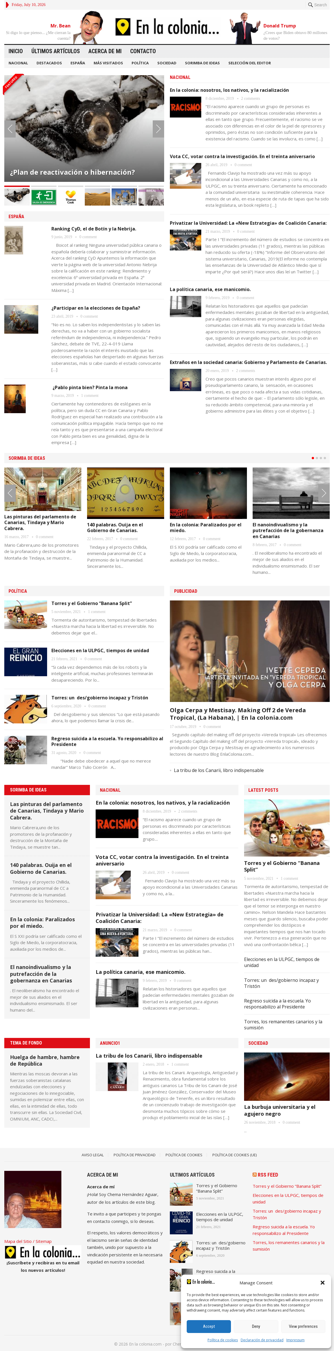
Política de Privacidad (135, 1153)
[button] (322, 1283)
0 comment (88, 236)
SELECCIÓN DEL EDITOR (249, 62)
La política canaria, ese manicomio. (210, 289)
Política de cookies (223, 1340)
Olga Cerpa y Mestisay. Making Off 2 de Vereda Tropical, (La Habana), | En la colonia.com (238, 712)
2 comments (250, 98)
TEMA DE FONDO (26, 1041)
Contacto (143, 51)
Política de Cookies (184, 1153)
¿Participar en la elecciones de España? (95, 307)
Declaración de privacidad (262, 1340)
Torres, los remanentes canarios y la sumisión (283, 1023)
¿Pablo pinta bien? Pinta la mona (89, 386)
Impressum (295, 1340)
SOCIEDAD (166, 62)
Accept (209, 1326)
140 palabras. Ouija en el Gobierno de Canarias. (115, 527)
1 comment (89, 395)
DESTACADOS (49, 62)
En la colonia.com (145, 1343)
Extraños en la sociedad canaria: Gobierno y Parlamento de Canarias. (248, 362)
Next (158, 128)
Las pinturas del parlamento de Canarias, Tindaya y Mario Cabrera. (40, 522)
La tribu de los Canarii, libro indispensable (219, 769)
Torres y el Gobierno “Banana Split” (91, 602)
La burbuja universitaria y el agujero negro (279, 1109)
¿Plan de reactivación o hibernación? (72, 172)
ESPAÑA (78, 62)
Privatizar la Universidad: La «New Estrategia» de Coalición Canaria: (248, 223)
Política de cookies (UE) (234, 1153)
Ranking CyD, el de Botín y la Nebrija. (93, 228)
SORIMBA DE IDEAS (202, 62)
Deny (256, 1326)
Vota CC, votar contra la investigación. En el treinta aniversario (242, 156)
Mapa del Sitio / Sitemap (28, 1240)
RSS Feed (268, 1174)
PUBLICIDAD (185, 590)
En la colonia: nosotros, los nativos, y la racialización (229, 90)
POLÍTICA (140, 62)
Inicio (16, 51)
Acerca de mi (105, 51)
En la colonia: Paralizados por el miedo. (206, 527)
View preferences (303, 1326)
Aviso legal (93, 1153)
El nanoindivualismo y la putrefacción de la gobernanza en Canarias (288, 530)
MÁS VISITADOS (108, 62)
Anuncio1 (110, 1042)
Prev (10, 128)
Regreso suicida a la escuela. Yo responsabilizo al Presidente (107, 740)
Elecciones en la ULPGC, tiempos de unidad (100, 649)
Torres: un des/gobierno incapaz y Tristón (99, 696)
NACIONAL (18, 62)
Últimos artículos (55, 51)
